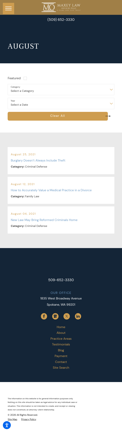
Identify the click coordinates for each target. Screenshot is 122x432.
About (60, 333)
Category (15, 87)
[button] (7, 425)
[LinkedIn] (78, 316)
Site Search (61, 367)
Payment (61, 356)
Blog (61, 350)
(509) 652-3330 (61, 19)
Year (13, 100)
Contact (61, 362)
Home (61, 327)
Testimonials (61, 344)
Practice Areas (61, 339)
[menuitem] (61, 327)
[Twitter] (66, 316)
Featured (14, 78)
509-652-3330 (61, 280)
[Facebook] (44, 316)
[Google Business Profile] (55, 316)
